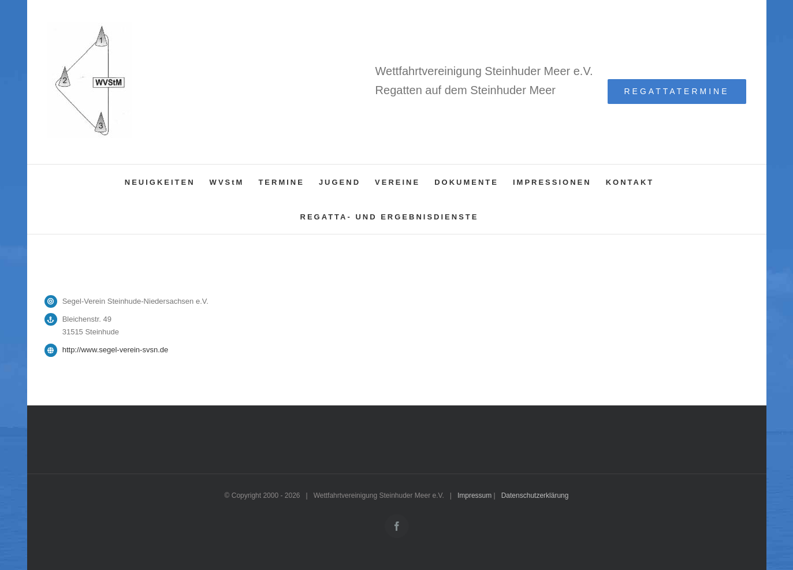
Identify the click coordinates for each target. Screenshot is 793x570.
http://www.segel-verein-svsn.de (115, 349)
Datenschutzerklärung (535, 495)
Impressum (474, 495)
